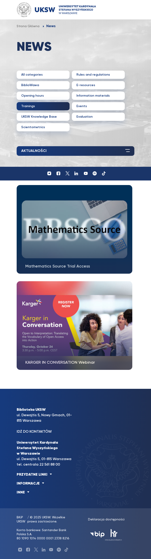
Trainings (28, 106)
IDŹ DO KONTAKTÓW (34, 432)
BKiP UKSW (21, 519)
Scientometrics (33, 127)
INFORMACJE (28, 483)
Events (81, 106)
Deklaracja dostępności (106, 519)
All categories (32, 74)
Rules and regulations (93, 74)
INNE (21, 492)
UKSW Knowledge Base (39, 116)
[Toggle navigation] (126, 10)
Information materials (93, 95)
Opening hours (32, 95)
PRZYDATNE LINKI (32, 475)
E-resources (85, 85)
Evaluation (84, 116)
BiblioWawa (30, 85)
